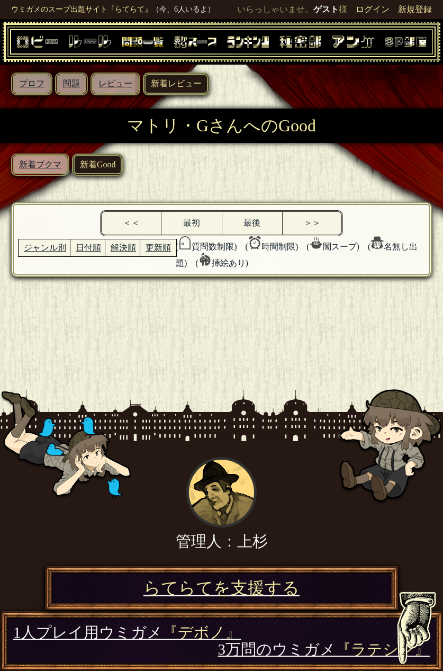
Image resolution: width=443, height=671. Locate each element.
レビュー (115, 83)
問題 (71, 83)
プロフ (31, 83)
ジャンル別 (45, 247)
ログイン (373, 9)
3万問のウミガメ (324, 649)
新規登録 (415, 9)
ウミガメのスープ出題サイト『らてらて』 (81, 9)
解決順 (123, 247)
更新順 (158, 247)
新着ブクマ (40, 164)
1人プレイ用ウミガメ (127, 632)
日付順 (88, 247)
